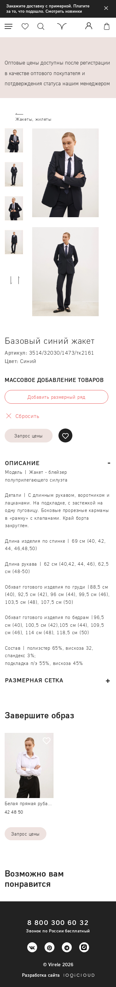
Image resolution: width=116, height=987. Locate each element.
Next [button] (11, 280)
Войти (90, 25)
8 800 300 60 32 (58, 922)
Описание (22, 462)
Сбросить (27, 416)
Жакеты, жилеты (33, 119)
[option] (14, 140)
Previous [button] (19, 279)
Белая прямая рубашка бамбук (39, 803)
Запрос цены (28, 435)
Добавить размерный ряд (56, 397)
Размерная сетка (34, 680)
